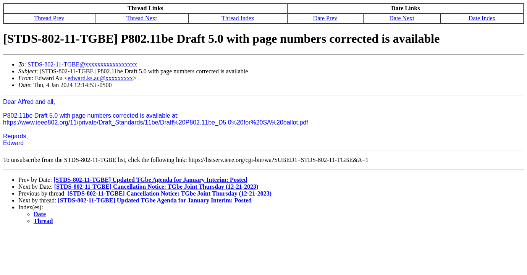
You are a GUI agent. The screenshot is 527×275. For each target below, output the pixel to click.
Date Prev (325, 18)
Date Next (401, 18)
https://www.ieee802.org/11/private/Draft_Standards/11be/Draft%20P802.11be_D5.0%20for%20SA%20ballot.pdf (155, 122)
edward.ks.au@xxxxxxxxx (100, 78)
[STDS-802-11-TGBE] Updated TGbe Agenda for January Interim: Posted (150, 179)
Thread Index (237, 18)
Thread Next (141, 18)
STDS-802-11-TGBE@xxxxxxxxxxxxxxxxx (82, 64)
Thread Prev (49, 18)
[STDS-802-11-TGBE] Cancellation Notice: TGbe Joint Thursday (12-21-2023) (156, 186)
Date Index (482, 18)
